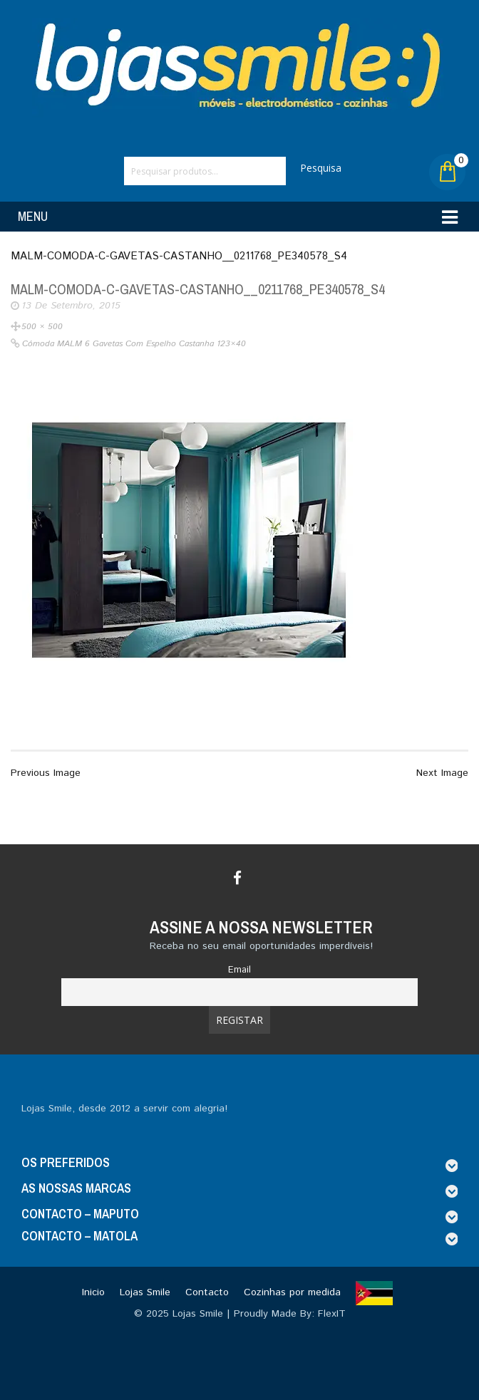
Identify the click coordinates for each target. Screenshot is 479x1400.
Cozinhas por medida (292, 1292)
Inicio (93, 1292)
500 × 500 (42, 327)
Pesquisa (320, 168)
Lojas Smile (145, 1292)
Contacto (207, 1292)
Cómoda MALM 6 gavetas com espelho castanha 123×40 (134, 344)
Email (239, 969)
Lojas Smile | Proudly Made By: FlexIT (259, 1314)
